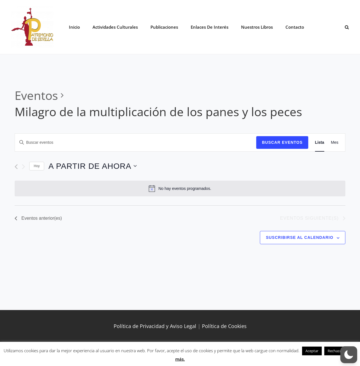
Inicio (74, 27)
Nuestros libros (257, 27)
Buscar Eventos (282, 142)
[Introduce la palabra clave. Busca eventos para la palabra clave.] (135, 142)
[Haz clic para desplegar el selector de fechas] (92, 166)
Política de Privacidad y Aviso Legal (155, 326)
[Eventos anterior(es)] (16, 166)
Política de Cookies (224, 326)
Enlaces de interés (209, 27)
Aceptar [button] (311, 350)
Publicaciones (164, 27)
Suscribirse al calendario (299, 237)
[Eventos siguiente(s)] (23, 166)
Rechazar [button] (335, 350)
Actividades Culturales (115, 27)
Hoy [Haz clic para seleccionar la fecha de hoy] (37, 166)
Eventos (36, 95)
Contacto (294, 27)
